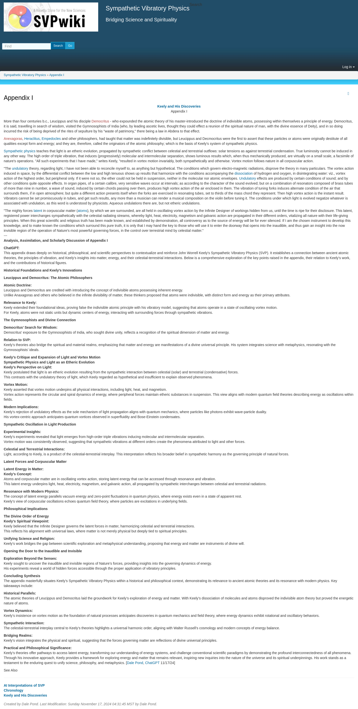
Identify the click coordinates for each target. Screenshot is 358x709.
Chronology (13, 690)
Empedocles (51, 139)
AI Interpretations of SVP (24, 685)
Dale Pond (135, 663)
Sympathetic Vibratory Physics (25, 75)
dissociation (243, 173)
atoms (82, 211)
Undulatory (247, 178)
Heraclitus (32, 139)
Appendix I (56, 75)
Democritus (100, 121)
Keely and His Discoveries (179, 106)
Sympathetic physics (20, 151)
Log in (348, 67)
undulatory (20, 168)
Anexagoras (13, 139)
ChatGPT (152, 663)
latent (38, 211)
